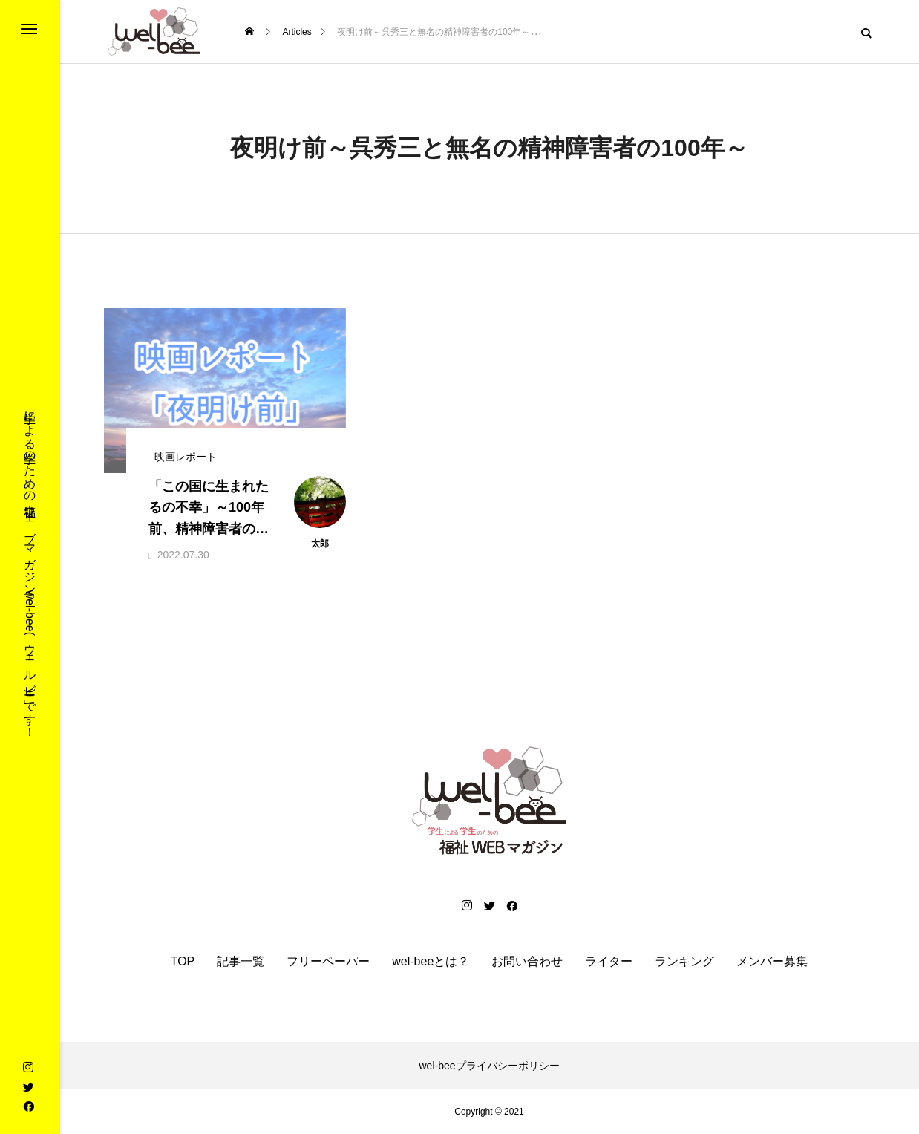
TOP (183, 962)
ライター (608, 962)
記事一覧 (240, 962)
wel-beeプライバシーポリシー (489, 1065)
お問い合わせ (527, 962)
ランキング (684, 962)
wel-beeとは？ (430, 962)
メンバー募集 (772, 962)
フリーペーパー (328, 962)
